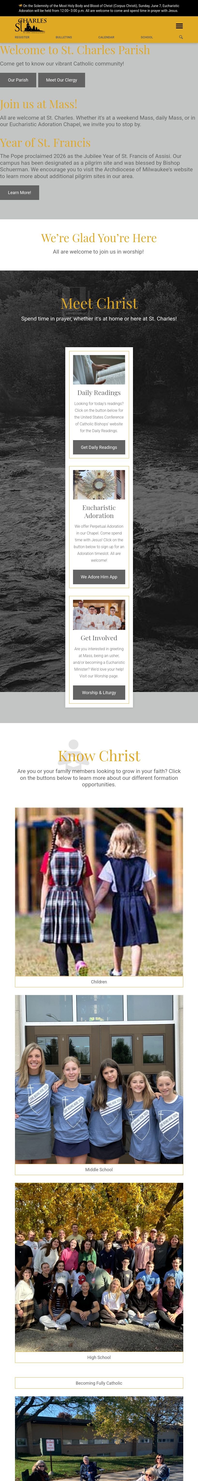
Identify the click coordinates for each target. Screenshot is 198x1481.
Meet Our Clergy (61, 79)
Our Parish (18, 79)
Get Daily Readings (99, 447)
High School (99, 1357)
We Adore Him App (99, 576)
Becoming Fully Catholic (99, 1383)
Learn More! (19, 192)
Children (99, 981)
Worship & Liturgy (99, 692)
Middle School (99, 1169)
